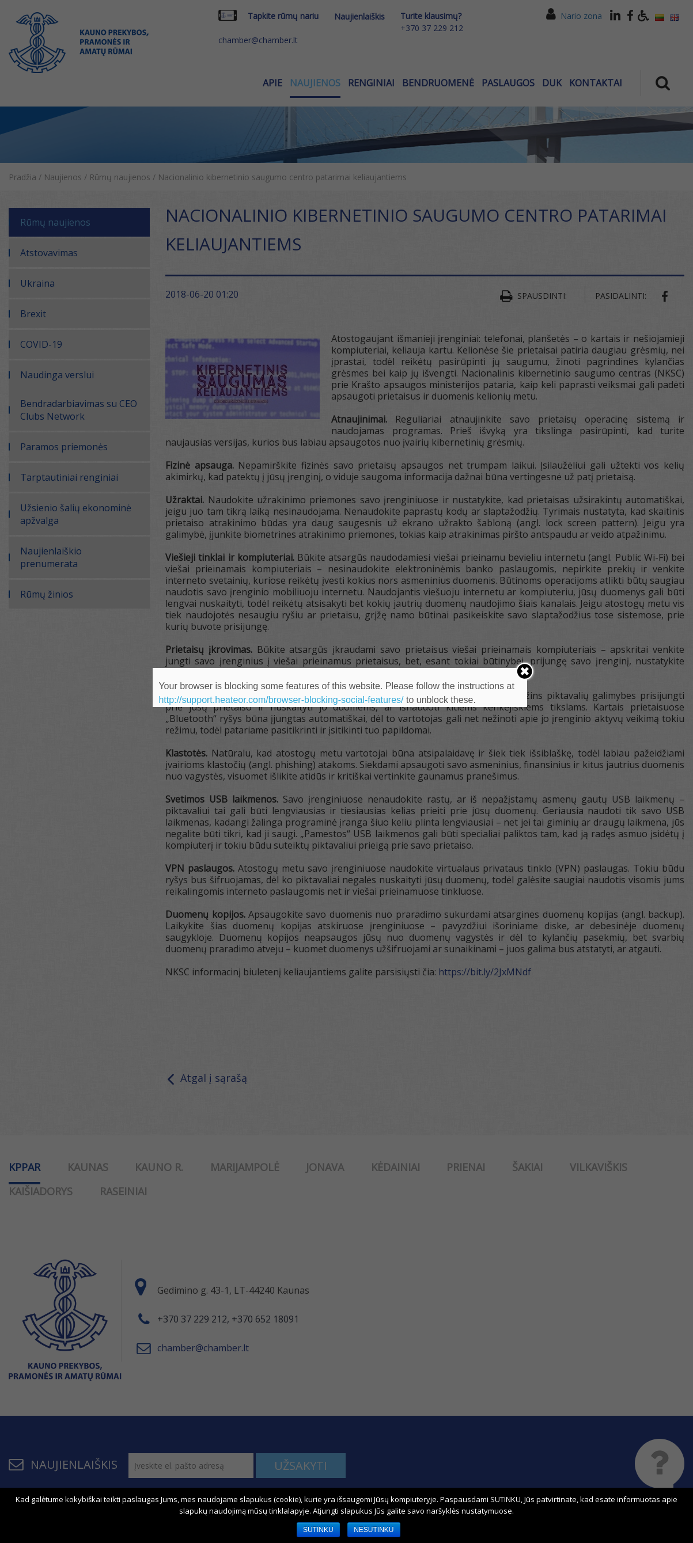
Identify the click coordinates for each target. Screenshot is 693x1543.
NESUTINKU (373, 1530)
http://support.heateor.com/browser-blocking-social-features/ (280, 700)
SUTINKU (318, 1530)
